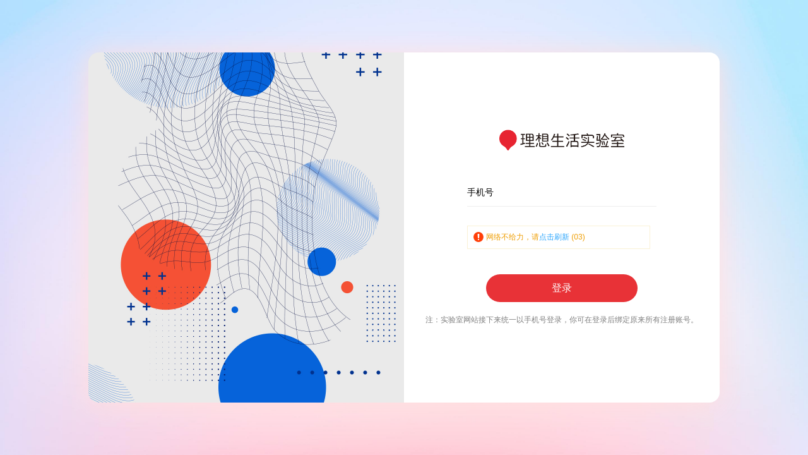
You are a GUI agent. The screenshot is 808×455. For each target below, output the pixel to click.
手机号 (480, 192)
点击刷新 (554, 237)
